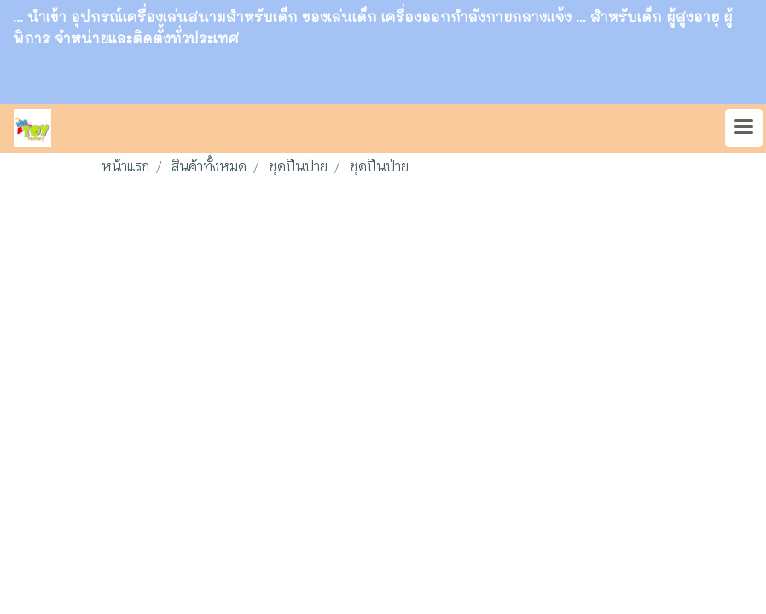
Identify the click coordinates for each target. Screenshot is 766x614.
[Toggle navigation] (744, 128)
